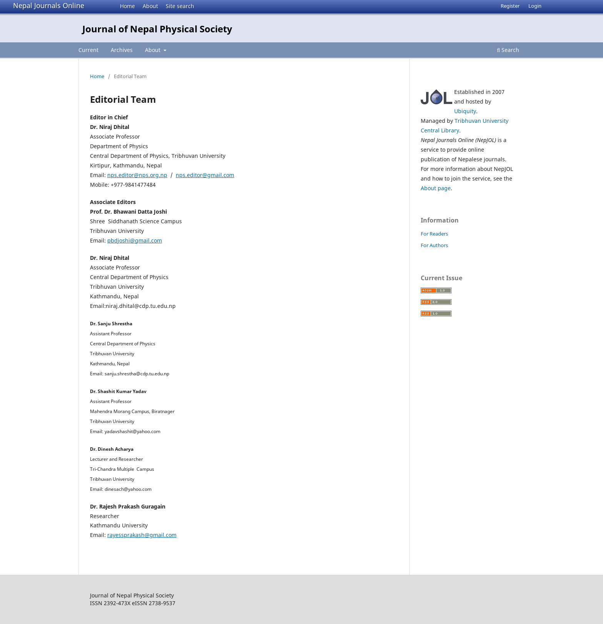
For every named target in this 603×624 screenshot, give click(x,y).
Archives (122, 50)
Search (508, 50)
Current (88, 50)
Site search (180, 6)
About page (436, 188)
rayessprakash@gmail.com (142, 535)
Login (534, 5)
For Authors (434, 245)
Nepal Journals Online (48, 5)
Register (510, 5)
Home (127, 6)
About (150, 6)
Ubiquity (465, 111)
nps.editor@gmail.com (205, 175)
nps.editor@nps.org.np (137, 175)
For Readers (434, 233)
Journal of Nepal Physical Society (157, 28)
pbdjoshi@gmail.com (134, 240)
